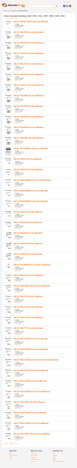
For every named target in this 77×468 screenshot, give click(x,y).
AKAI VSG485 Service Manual (28, 117)
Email (54, 453)
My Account (33, 453)
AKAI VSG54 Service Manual (28, 212)
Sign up (68, 2)
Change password (35, 459)
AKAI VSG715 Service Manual (28, 317)
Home (4, 10)
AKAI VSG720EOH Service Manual (31, 339)
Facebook (55, 455)
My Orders (33, 457)
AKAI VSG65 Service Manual (28, 254)
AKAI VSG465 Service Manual (28, 43)
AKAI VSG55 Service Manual (28, 222)
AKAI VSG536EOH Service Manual (31, 191)
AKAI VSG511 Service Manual (28, 169)
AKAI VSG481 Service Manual (28, 106)
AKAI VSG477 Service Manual (29, 85)
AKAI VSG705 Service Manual (28, 275)
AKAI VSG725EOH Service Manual (31, 349)
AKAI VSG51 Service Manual (28, 159)
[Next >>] (16, 18)
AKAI (8, 10)
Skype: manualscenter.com (59, 461)
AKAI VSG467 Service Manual (29, 53)
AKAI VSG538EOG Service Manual (31, 201)
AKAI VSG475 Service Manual (29, 74)
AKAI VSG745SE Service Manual (30, 413)
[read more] (17, 27)
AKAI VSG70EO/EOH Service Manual (32, 286)
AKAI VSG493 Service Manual (28, 127)
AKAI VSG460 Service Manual (28, 32)
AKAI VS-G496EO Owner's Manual (31, 148)
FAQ (10, 459)
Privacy (11, 457)
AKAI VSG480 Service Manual (28, 95)
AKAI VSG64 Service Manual (28, 243)
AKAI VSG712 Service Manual (28, 307)
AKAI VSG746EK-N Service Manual (31, 423)
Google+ (55, 459)
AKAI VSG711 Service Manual (28, 296)
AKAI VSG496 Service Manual (28, 138)
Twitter (54, 457)
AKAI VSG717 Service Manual (28, 328)
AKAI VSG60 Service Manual (28, 233)
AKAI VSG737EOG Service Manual (31, 370)
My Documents (34, 455)
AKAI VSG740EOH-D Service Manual (32, 391)
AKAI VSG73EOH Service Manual (30, 381)
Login (64, 2)
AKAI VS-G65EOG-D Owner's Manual (32, 265)
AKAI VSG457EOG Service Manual (31, 21)
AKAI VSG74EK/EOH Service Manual (32, 434)
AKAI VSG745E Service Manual (29, 402)
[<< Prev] (6, 18)
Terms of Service (13, 455)
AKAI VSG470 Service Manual (29, 64)
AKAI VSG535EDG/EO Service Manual (32, 180)
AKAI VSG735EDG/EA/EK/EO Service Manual (36, 360)
